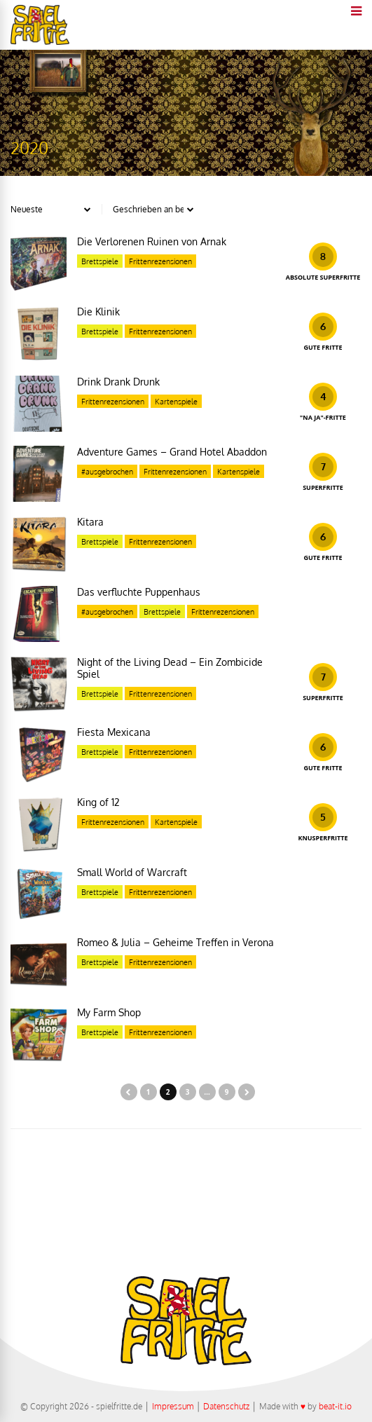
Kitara (90, 522)
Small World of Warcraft (132, 872)
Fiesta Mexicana (114, 732)
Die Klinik (98, 311)
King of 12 (98, 802)
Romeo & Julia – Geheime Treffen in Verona (175, 942)
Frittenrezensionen (160, 261)
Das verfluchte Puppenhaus (138, 592)
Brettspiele (99, 261)
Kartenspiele (176, 401)
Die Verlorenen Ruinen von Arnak (151, 241)
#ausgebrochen (107, 472)
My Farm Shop (109, 1012)
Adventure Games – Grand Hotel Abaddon (172, 452)
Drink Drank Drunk (118, 382)
